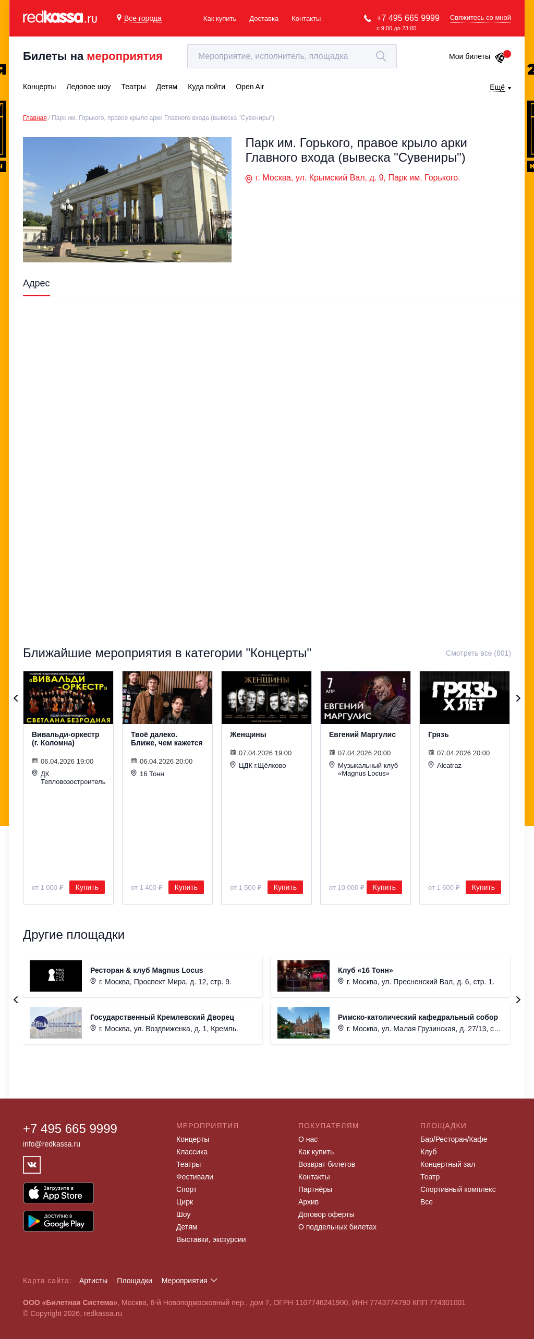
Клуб (428, 1152)
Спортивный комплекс (458, 1189)
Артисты (93, 1280)
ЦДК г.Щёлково (258, 765)
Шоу (183, 1214)
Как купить (219, 18)
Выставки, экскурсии (211, 1239)
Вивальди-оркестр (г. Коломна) (66, 738)
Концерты (192, 1139)
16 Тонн (147, 773)
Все (426, 1202)
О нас (308, 1139)
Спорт (186, 1189)
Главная (35, 118)
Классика (192, 1152)
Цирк (184, 1202)
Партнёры (315, 1189)
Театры (188, 1164)
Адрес (36, 283)
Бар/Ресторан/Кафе (454, 1139)
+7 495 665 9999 (408, 18)
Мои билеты (477, 56)
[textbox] (292, 56)
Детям (186, 1227)
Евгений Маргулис (362, 734)
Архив (308, 1202)
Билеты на (93, 56)
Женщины (248, 734)
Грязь (438, 734)
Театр (430, 1177)
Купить (87, 887)
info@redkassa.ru (51, 1144)
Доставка (263, 18)
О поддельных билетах (337, 1227)
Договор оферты (326, 1214)
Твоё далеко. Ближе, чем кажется (167, 738)
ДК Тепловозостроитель (68, 777)
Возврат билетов (326, 1164)
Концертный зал (447, 1164)
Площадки (134, 1280)
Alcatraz (445, 765)
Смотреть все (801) (478, 653)
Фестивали (194, 1177)
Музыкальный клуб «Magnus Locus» (363, 769)
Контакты (306, 18)
